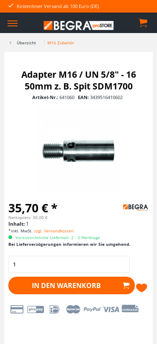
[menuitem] (12, 23)
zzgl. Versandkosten (54, 231)
